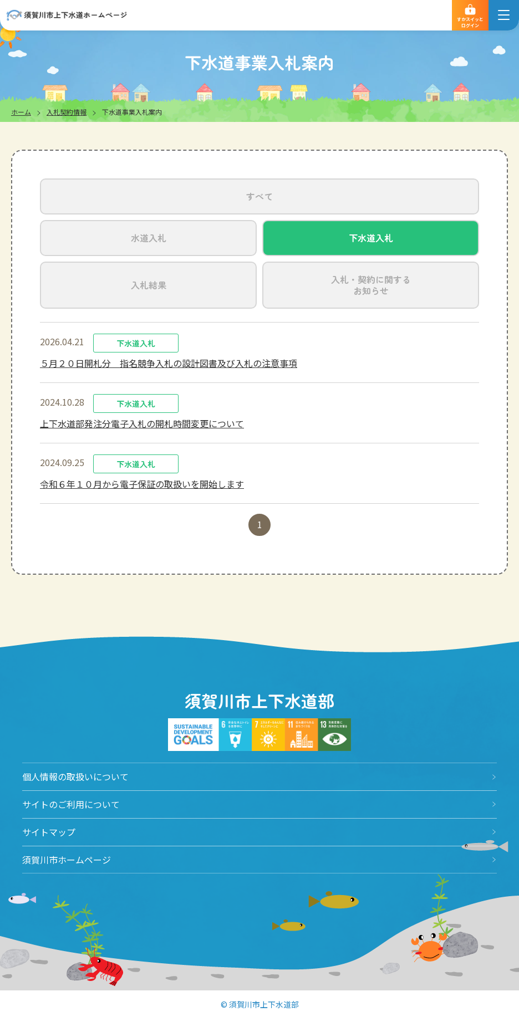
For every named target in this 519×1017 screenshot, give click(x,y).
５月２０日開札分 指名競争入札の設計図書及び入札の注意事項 (168, 363)
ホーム (21, 111)
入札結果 (148, 285)
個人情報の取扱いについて (75, 776)
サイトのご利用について (71, 804)
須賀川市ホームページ (66, 859)
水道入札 (148, 237)
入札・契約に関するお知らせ (371, 285)
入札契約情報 (66, 111)
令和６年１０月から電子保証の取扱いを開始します (142, 483)
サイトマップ (48, 832)
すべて (259, 196)
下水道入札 (371, 237)
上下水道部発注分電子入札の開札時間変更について (142, 423)
